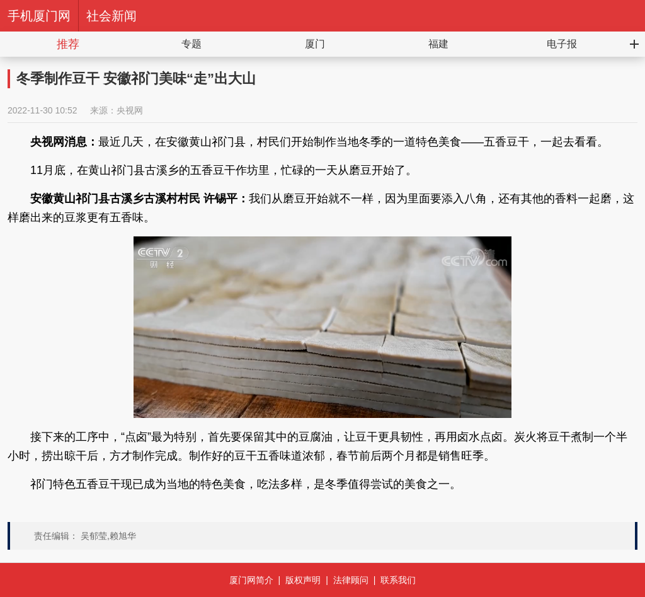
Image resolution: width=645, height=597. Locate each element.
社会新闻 (111, 16)
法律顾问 (350, 580)
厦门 (315, 43)
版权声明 (303, 580)
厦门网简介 (251, 580)
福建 (438, 43)
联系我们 (398, 580)
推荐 (68, 44)
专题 (191, 43)
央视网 (130, 110)
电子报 (562, 43)
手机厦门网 (39, 16)
